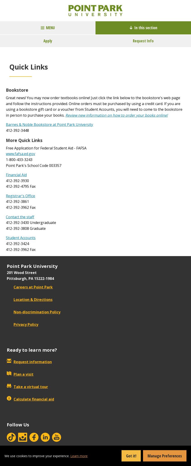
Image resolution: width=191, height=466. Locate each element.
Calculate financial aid (30, 399)
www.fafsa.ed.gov (20, 153)
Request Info (143, 40)
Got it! (131, 456)
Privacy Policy (22, 324)
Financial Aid (16, 174)
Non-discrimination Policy (33, 312)
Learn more (79, 456)
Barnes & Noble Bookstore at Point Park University (49, 124)
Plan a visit (20, 374)
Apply (47, 40)
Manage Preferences (165, 456)
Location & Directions (30, 299)
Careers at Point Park (30, 287)
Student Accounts (21, 237)
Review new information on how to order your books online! (116, 115)
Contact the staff (20, 216)
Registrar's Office (20, 195)
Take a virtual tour (27, 386)
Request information (29, 361)
